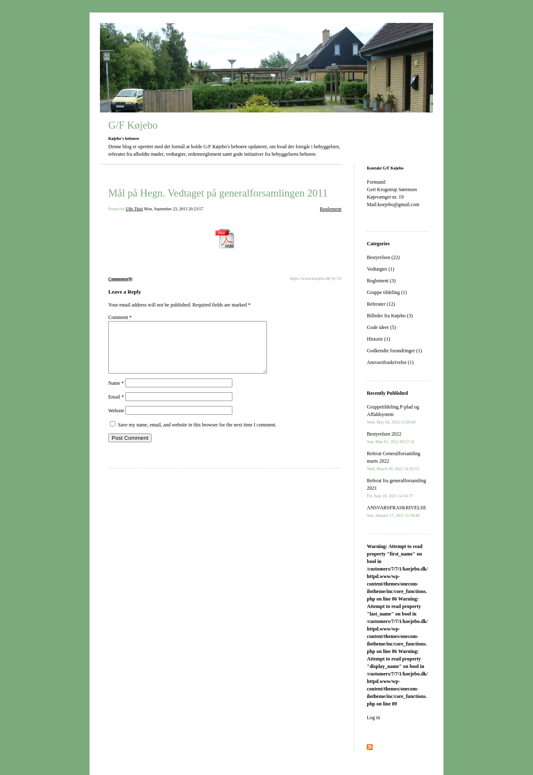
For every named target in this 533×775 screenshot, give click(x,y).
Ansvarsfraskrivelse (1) (390, 362)
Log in (373, 717)
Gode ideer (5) (381, 327)
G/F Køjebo (133, 125)
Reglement (330, 209)
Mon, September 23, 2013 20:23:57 (173, 209)
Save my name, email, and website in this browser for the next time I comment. (197, 435)
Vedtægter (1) (380, 269)
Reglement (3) (381, 281)
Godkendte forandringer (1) (394, 351)
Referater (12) (381, 304)
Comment (120, 317)
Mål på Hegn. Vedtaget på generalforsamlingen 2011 (218, 193)
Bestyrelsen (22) (383, 257)
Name (116, 393)
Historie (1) (378, 339)
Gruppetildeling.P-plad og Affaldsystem (393, 414)
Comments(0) (120, 279)
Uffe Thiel (134, 209)
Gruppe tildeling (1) (387, 292)
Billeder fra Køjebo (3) (390, 316)
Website (116, 421)
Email (116, 407)
